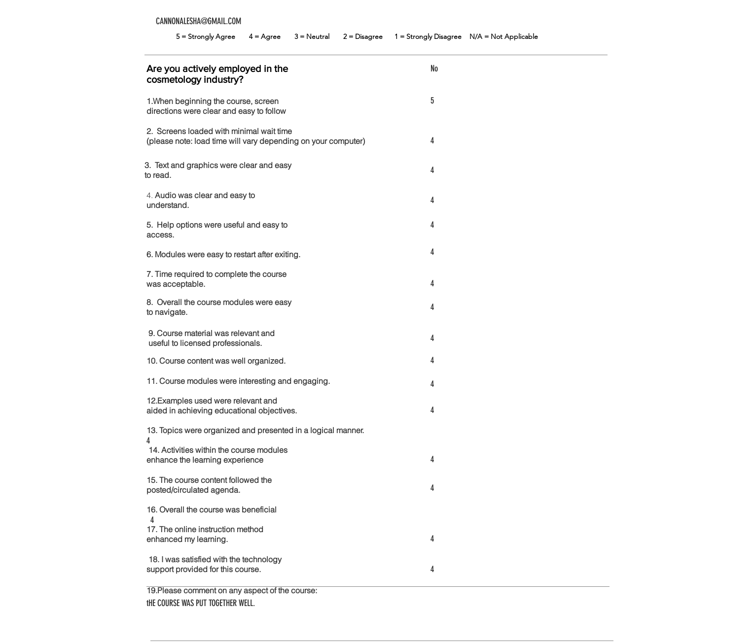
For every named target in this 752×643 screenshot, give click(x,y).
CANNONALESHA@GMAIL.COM (198, 21)
